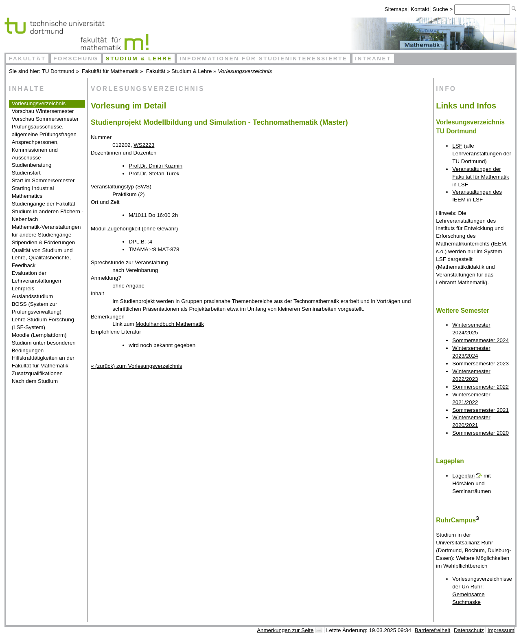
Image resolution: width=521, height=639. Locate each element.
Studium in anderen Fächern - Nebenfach (47, 215)
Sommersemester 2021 (480, 410)
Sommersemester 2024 (480, 340)
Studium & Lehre (139, 58)
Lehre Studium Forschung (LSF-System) (43, 323)
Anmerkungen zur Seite (285, 630)
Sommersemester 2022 (480, 387)
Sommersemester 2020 (480, 433)
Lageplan (463, 476)
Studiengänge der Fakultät (43, 204)
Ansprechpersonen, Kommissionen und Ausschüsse (35, 150)
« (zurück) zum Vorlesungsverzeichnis (136, 366)
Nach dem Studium (35, 381)
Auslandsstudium (32, 296)
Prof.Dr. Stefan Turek (154, 173)
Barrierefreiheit (432, 630)
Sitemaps (396, 9)
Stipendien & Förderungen (43, 242)
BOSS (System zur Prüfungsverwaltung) (36, 308)
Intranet (373, 58)
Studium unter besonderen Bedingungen (44, 347)
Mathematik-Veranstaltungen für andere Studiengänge (46, 231)
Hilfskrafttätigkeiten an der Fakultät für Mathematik (43, 362)
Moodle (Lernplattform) (39, 335)
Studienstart (26, 173)
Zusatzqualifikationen (37, 373)
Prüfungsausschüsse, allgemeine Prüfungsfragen (44, 130)
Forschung (75, 58)
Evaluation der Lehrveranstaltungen (36, 277)
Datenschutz (469, 630)
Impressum (501, 630)
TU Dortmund (58, 71)
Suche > (443, 9)
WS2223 (144, 145)
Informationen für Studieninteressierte (263, 58)
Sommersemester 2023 (480, 363)
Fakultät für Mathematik (110, 71)
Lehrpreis (23, 288)
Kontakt (420, 9)
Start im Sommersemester (43, 180)
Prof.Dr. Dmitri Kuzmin (155, 166)
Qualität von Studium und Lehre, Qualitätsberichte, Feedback (42, 258)
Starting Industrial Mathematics (33, 192)
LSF (457, 146)
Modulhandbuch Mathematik (170, 324)
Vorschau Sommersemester (45, 119)
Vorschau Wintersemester (43, 111)
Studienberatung (32, 165)
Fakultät (27, 58)
